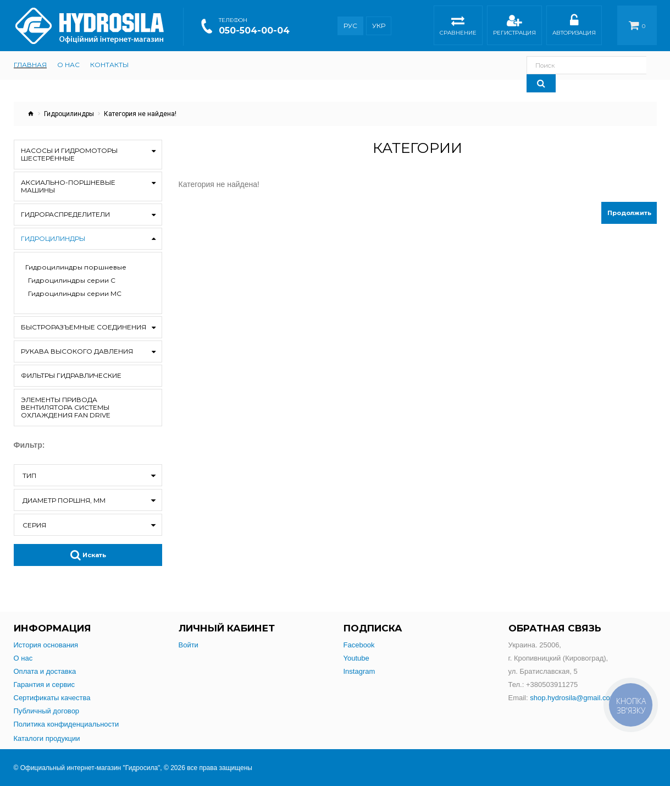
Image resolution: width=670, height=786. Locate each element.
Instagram (359, 671)
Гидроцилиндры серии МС (74, 294)
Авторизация (574, 26)
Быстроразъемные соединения (83, 327)
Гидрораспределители (65, 214)
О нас (23, 658)
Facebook (359, 645)
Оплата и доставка (45, 671)
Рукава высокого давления (77, 351)
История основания (46, 645)
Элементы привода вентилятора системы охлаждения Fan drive (65, 407)
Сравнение (458, 26)
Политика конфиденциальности (66, 724)
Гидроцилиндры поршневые (75, 267)
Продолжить (629, 213)
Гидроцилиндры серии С (71, 280)
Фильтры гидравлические (71, 375)
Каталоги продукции (47, 738)
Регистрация (514, 26)
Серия (34, 525)
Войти (188, 645)
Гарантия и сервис (44, 684)
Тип (29, 475)
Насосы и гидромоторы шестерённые (69, 154)
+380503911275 (552, 684)
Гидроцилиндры (69, 114)
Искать (88, 554)
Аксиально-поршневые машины (68, 186)
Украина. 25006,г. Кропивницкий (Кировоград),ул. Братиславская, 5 (558, 658)
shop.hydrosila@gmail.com (573, 698)
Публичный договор (47, 711)
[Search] (642, 65)
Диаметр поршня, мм (64, 500)
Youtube (356, 658)
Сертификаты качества (52, 698)
